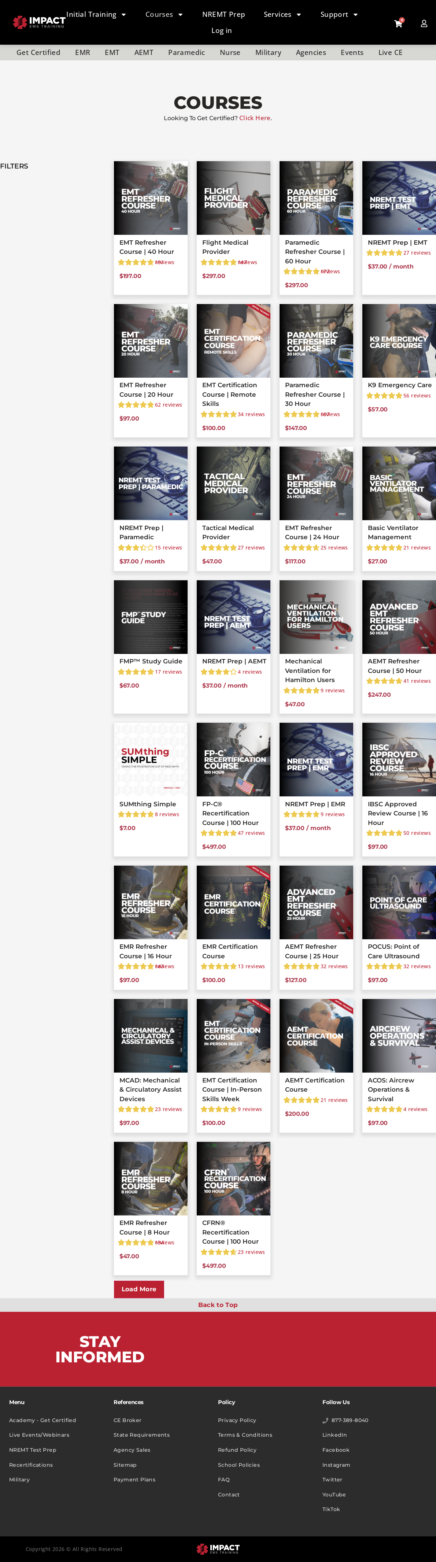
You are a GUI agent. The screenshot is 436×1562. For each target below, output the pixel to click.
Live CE (390, 52)
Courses (164, 14)
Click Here (255, 118)
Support (340, 14)
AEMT (144, 52)
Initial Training (96, 14)
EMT (112, 52)
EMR (82, 52)
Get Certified (38, 52)
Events (352, 52)
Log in (221, 30)
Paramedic (186, 52)
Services (283, 14)
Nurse (230, 52)
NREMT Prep (223, 14)
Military (268, 52)
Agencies (311, 52)
